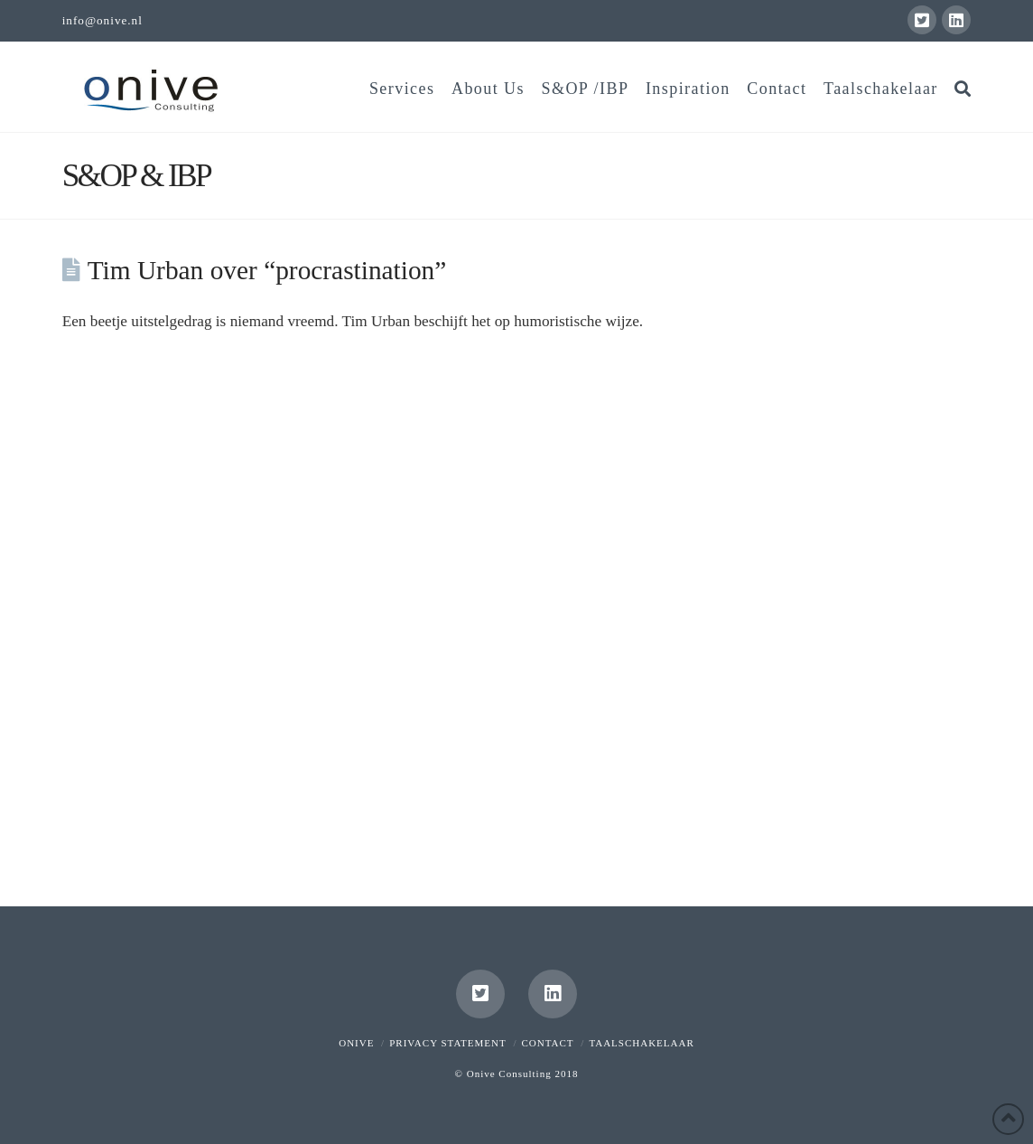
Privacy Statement (448, 1042)
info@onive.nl (102, 20)
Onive (356, 1042)
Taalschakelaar (641, 1042)
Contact (548, 1042)
